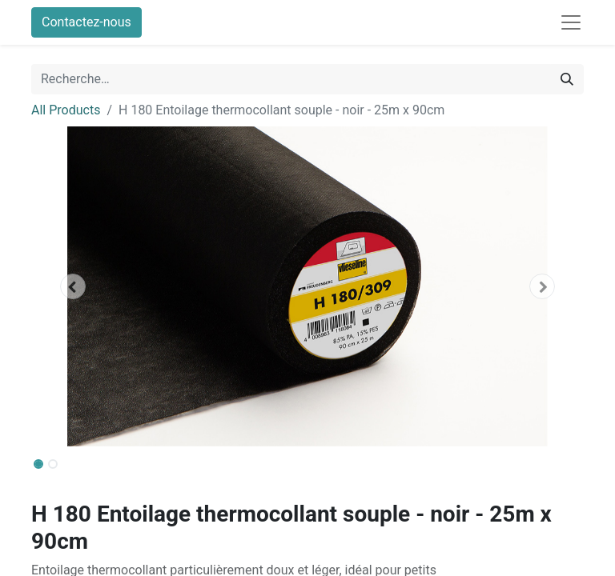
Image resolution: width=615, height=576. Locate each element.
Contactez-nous (86, 22)
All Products (65, 110)
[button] (73, 286)
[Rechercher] (567, 79)
